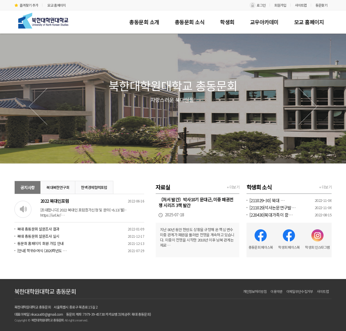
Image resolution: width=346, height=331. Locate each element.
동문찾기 (321, 5)
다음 (308, 106)
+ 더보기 (233, 187)
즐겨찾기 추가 (26, 5)
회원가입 (280, 5)
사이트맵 (301, 5)
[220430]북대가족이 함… (271, 215)
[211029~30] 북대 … (267, 200)
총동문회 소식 (190, 22)
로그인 (261, 5)
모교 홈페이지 (56, 5)
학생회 (227, 22)
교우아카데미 (264, 22)
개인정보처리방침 (255, 291)
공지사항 (27, 187)
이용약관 (276, 291)
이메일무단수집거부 (299, 291)
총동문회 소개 (144, 22)
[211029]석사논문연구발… (272, 207)
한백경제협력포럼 (94, 187)
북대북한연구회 (57, 187)
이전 (38, 106)
